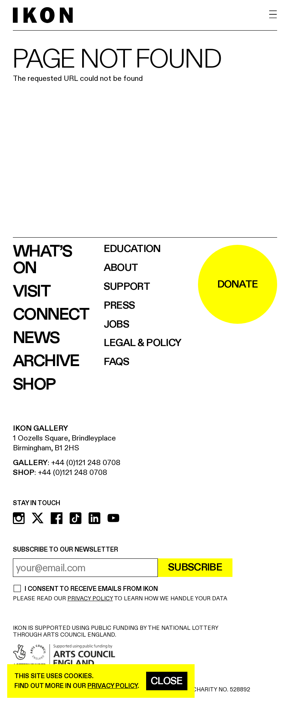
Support (127, 287)
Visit (31, 291)
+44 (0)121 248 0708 (85, 462)
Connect (51, 314)
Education (132, 249)
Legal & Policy (142, 343)
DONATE (237, 284)
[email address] (85, 567)
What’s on (42, 260)
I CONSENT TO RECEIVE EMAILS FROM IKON (91, 589)
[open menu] (273, 15)
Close (167, 681)
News (36, 338)
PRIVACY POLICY (90, 598)
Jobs (116, 324)
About (121, 268)
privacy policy (112, 686)
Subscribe (195, 567)
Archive (46, 361)
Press (119, 306)
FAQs (116, 362)
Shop (34, 384)
